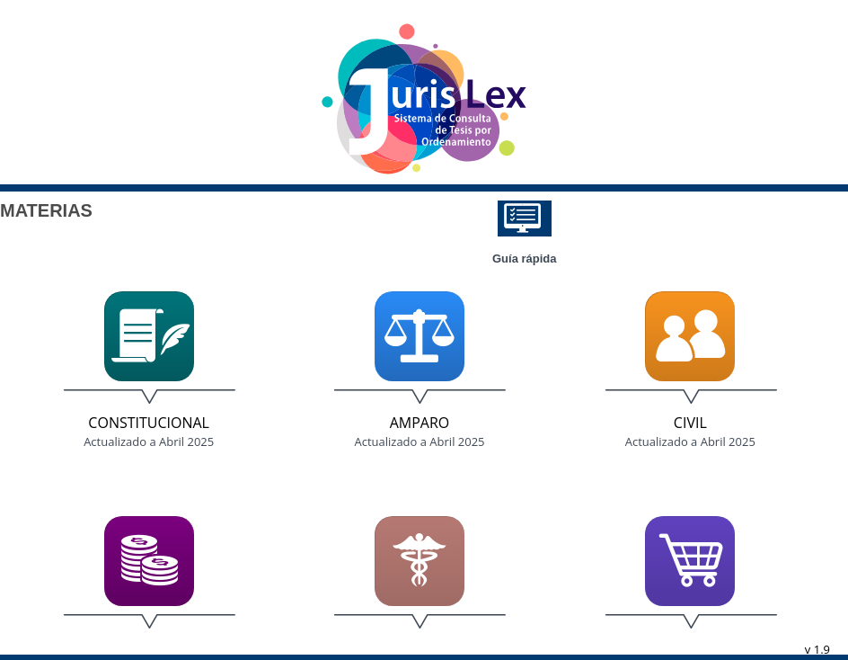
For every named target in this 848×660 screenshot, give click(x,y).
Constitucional (148, 423)
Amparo (420, 423)
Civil (690, 423)
